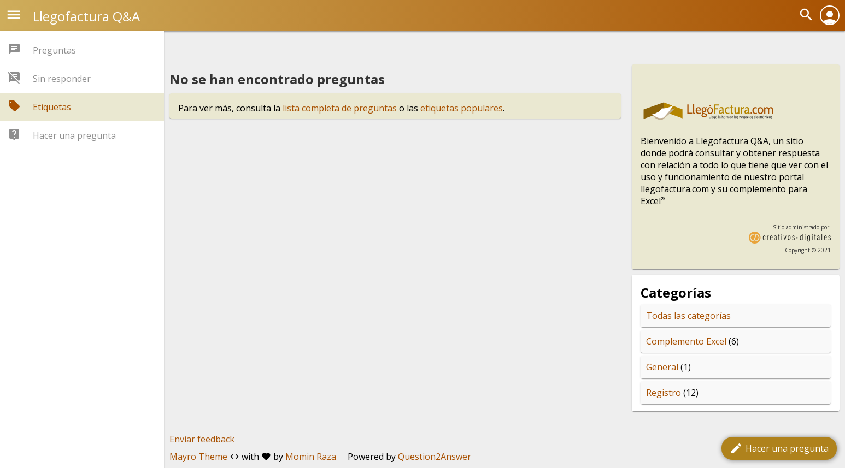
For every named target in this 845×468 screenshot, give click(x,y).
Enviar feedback (201, 439)
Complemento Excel (686, 341)
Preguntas (54, 50)
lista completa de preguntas (340, 108)
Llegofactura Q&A (86, 16)
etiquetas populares (461, 108)
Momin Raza (310, 457)
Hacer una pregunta (779, 448)
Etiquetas (52, 107)
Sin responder (62, 79)
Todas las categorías (688, 316)
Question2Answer (434, 457)
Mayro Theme (198, 457)
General (662, 367)
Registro (663, 393)
